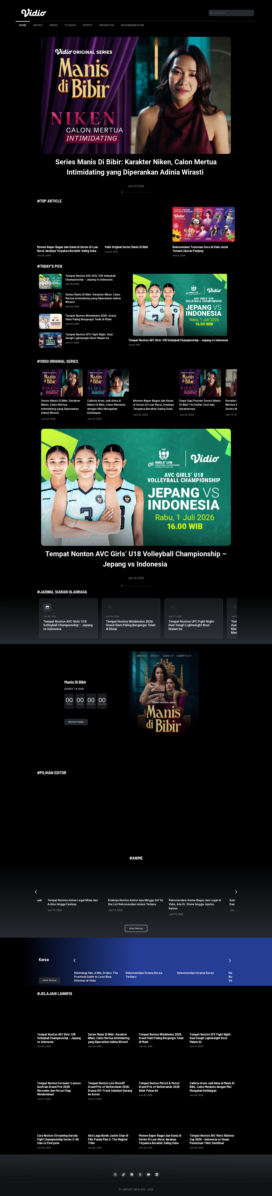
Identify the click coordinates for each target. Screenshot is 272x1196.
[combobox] (231, 13)
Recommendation (132, 25)
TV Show (70, 25)
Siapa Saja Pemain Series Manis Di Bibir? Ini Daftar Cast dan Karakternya (200, 405)
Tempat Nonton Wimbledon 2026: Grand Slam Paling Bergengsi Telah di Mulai (90, 317)
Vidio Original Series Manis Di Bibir (127, 247)
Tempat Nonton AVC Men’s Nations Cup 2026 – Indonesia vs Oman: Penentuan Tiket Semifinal (212, 1139)
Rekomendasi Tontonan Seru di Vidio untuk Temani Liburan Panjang (200, 249)
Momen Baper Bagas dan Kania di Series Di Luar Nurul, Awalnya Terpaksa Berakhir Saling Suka (67, 249)
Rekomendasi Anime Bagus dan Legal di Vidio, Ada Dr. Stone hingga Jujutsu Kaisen (195, 904)
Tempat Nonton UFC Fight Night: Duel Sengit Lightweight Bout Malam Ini (89, 336)
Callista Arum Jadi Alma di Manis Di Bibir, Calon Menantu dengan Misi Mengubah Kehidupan (212, 1086)
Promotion (106, 25)
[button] (121, 192)
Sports (87, 25)
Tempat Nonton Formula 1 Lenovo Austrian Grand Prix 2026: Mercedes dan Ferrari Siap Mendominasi (59, 1088)
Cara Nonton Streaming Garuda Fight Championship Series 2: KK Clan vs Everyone (58, 1139)
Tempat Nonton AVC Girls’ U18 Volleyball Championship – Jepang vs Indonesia (90, 277)
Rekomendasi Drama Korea (195, 973)
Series (53, 25)
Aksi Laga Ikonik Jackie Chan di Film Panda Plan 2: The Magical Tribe (108, 1139)
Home (22, 25)
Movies (37, 25)
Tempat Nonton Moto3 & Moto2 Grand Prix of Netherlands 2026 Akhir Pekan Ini (159, 1086)
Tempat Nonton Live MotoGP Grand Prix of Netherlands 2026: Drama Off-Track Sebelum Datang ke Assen (110, 1088)
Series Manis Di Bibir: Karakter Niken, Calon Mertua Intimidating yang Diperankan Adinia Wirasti (93, 298)
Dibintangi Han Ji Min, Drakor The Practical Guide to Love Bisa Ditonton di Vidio (96, 976)
